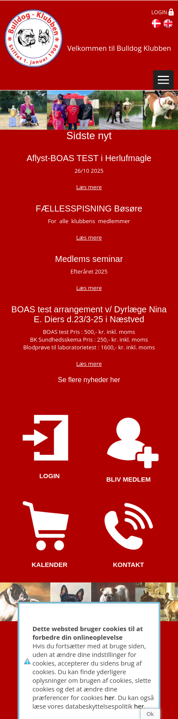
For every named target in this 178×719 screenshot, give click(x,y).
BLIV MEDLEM (128, 479)
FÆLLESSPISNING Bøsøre (89, 208)
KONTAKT (128, 564)
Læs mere (89, 237)
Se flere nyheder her (89, 379)
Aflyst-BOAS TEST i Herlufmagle (89, 158)
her (109, 697)
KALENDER (49, 564)
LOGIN (49, 475)
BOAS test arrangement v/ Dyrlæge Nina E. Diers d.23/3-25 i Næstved (88, 314)
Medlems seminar (89, 259)
